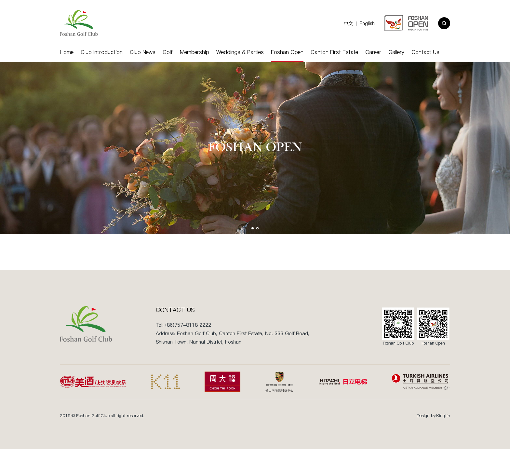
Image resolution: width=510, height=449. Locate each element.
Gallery (396, 52)
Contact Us (425, 52)
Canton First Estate (334, 52)
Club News (142, 52)
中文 (348, 23)
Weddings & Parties (240, 52)
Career (373, 52)
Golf (168, 52)
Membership (194, 52)
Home (67, 52)
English (367, 23)
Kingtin (443, 415)
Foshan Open (287, 52)
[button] (252, 228)
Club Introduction (102, 52)
